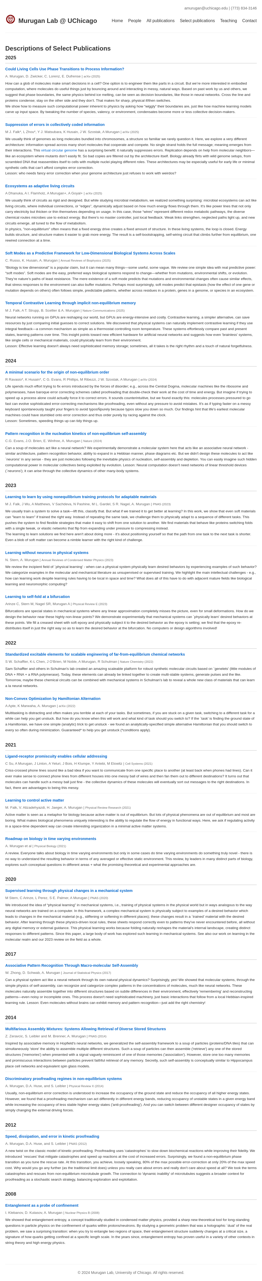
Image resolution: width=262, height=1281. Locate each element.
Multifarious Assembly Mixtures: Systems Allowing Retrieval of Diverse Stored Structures (85, 1029)
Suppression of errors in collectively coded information (55, 124)
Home (117, 20)
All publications (161, 20)
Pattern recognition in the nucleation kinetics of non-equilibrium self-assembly (75, 433)
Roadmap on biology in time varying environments (50, 839)
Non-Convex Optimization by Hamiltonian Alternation (52, 698)
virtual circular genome (59, 150)
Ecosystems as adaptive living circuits (39, 186)
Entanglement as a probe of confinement (41, 1205)
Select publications (197, 20)
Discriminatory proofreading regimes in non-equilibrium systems (63, 1079)
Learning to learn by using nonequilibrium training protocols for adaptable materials (81, 497)
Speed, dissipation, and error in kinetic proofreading (52, 1136)
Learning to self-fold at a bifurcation (37, 597)
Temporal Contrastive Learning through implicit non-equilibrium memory (70, 303)
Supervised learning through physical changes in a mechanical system (69, 891)
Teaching (228, 20)
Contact (249, 20)
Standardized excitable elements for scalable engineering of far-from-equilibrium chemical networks (95, 654)
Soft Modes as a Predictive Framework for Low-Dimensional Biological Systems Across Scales (90, 253)
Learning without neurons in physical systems (47, 553)
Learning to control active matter (34, 800)
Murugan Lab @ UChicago (57, 20)
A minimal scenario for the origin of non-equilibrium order (57, 372)
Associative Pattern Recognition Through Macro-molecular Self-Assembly (71, 965)
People (134, 20)
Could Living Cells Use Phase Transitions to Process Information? (64, 69)
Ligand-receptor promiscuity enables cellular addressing (56, 756)
